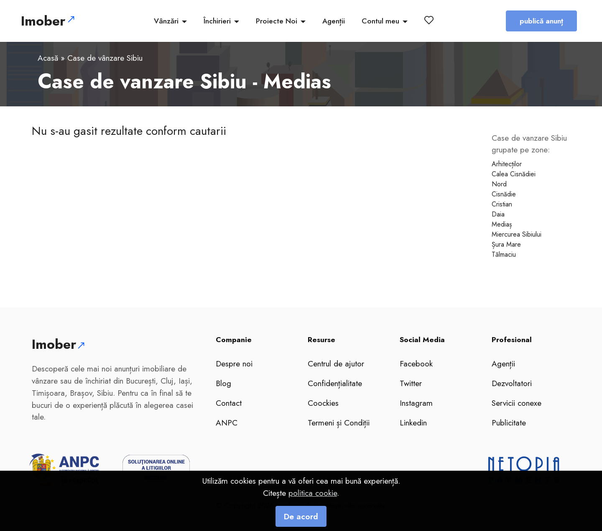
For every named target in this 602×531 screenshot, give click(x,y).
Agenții (333, 20)
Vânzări (166, 20)
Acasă (48, 58)
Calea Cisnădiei (514, 174)
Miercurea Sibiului (516, 234)
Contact (229, 403)
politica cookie (312, 510)
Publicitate (509, 422)
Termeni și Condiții (339, 422)
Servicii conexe (516, 403)
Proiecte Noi (276, 20)
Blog (223, 383)
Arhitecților (507, 164)
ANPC (226, 422)
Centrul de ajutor (336, 363)
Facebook (416, 363)
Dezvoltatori (512, 383)
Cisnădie (504, 194)
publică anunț (541, 20)
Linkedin (413, 422)
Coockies (323, 403)
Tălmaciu (504, 254)
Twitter (411, 383)
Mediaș (502, 224)
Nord (499, 184)
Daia (498, 214)
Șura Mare (506, 244)
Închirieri (217, 20)
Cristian (502, 204)
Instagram (416, 403)
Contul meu (380, 20)
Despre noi (234, 363)
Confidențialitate (335, 383)
